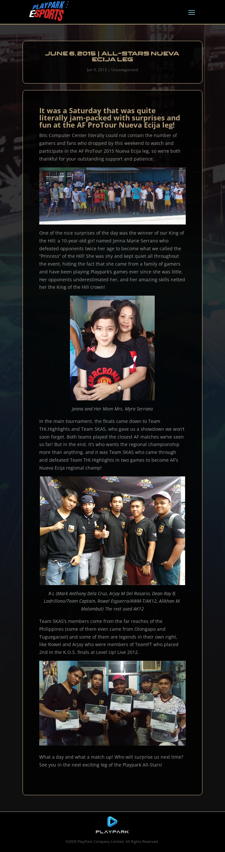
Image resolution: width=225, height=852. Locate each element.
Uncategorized (124, 69)
